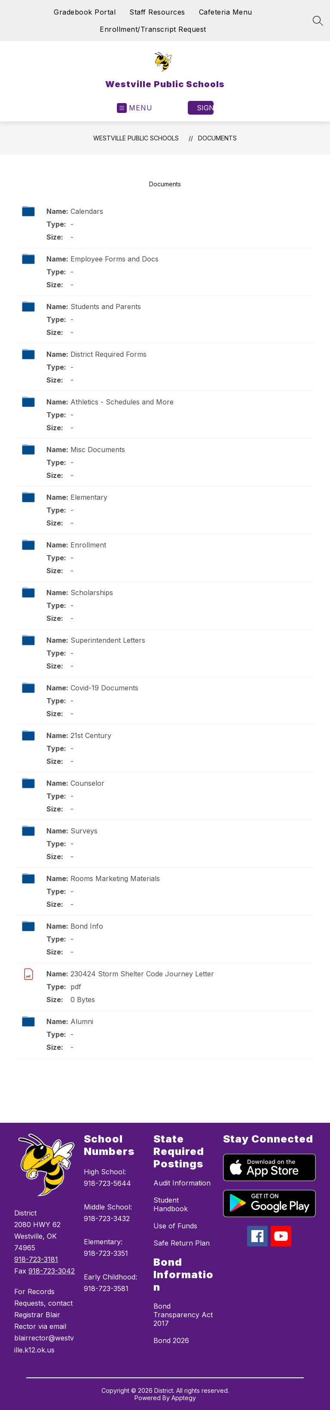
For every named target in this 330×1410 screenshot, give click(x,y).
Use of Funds (175, 1226)
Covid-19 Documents (104, 688)
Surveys (84, 831)
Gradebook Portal (85, 12)
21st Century (90, 735)
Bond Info (86, 926)
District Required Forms (108, 354)
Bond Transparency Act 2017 (183, 1315)
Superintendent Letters (107, 640)
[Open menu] (135, 108)
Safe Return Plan (181, 1243)
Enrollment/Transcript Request (153, 29)
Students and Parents (105, 306)
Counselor (87, 783)
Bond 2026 (171, 1340)
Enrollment (88, 545)
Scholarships (91, 592)
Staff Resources (157, 12)
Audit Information (182, 1183)
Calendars (86, 211)
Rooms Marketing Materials (115, 878)
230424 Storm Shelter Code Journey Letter (142, 973)
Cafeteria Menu (225, 12)
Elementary (88, 497)
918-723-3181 (36, 1259)
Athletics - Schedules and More (122, 402)
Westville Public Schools (136, 138)
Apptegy (183, 1397)
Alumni (81, 1021)
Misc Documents (97, 449)
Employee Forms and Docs (114, 259)
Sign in (205, 107)
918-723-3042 (51, 1271)
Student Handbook (170, 1204)
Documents (217, 138)
